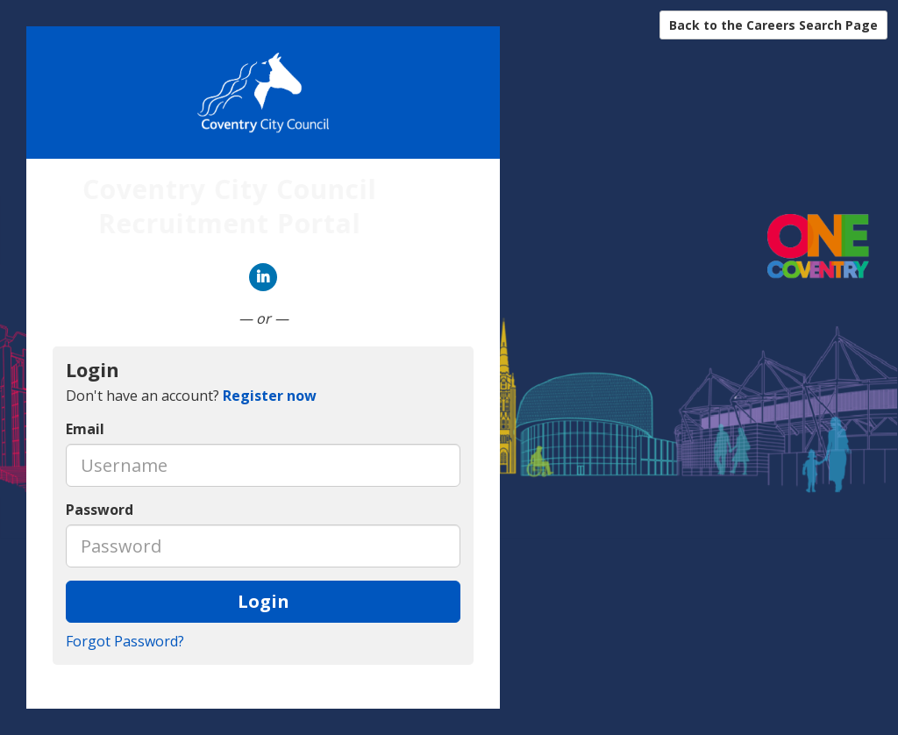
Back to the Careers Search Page (773, 25)
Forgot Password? (125, 641)
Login (263, 601)
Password (99, 509)
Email (85, 429)
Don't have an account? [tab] (191, 395)
